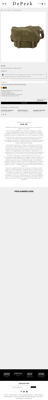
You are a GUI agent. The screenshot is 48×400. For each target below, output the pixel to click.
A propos (6, 395)
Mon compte (39, 396)
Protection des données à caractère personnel (24, 396)
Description (4, 107)
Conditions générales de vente (26, 395)
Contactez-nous (28, 398)
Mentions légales (13, 395)
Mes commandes (19, 398)
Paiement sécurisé (8, 396)
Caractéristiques (13, 107)
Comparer (24, 103)
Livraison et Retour (38, 395)
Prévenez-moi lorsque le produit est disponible (14, 84)
